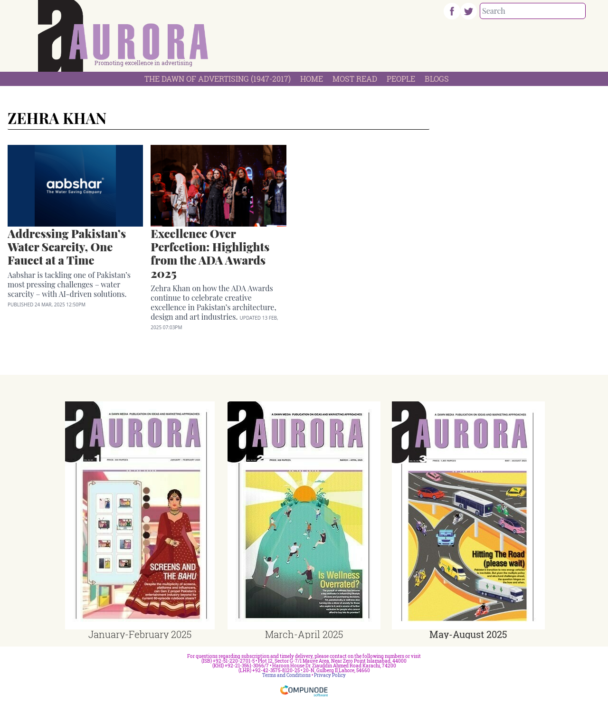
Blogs (437, 79)
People (401, 79)
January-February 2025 (139, 634)
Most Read (354, 79)
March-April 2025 (304, 634)
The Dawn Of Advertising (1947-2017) (217, 79)
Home (311, 79)
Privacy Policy (330, 675)
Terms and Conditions (286, 675)
